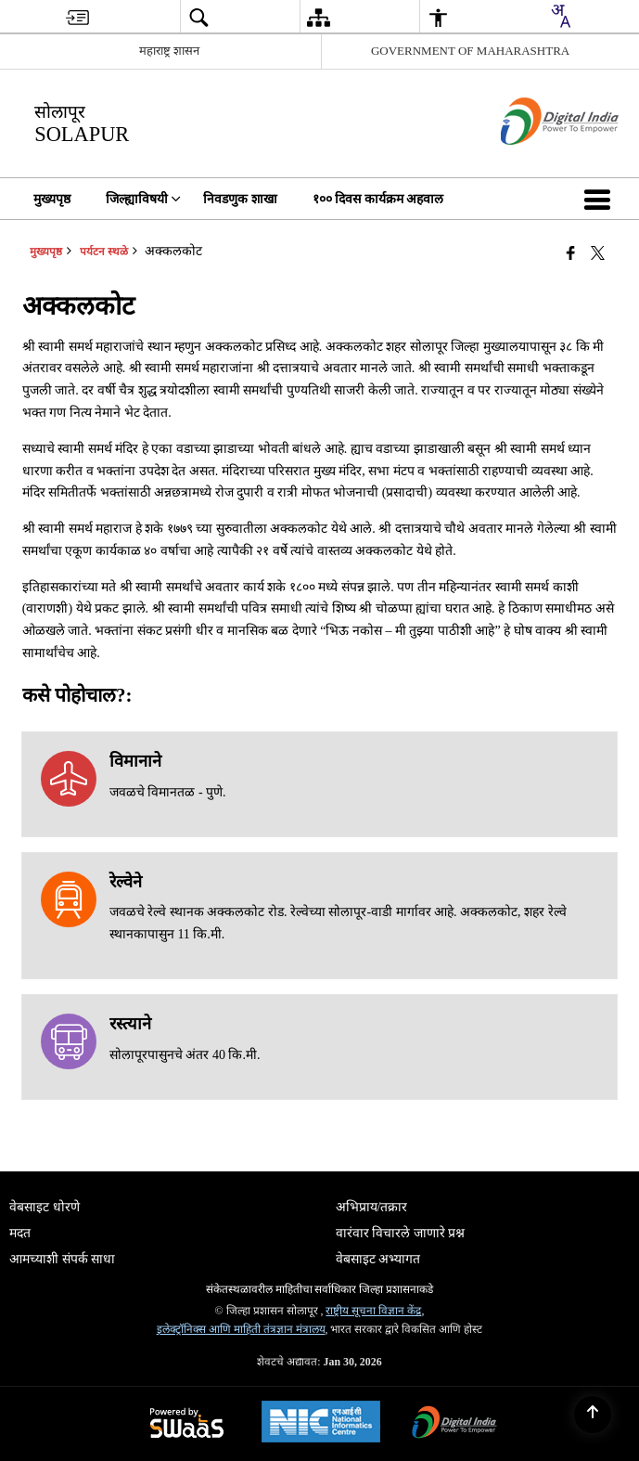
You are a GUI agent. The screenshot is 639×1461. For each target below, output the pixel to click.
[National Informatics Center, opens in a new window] (321, 1424)
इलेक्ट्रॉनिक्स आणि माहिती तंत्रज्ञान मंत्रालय (241, 1329)
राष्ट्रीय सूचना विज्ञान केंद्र (373, 1310)
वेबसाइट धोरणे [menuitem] (44, 1207)
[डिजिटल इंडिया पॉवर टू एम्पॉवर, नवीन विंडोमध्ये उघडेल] (454, 1424)
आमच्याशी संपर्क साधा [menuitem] (62, 1259)
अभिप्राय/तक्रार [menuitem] (372, 1207)
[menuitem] (77, 17)
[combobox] (560, 16)
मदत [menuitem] (20, 1233)
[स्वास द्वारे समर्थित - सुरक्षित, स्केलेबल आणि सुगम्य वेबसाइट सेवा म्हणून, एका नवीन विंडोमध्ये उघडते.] (187, 1424)
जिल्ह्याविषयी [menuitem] (143, 199)
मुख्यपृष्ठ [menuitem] (51, 199)
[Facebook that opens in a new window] (570, 253)
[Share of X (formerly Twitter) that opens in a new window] (597, 253)
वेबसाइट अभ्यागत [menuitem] (378, 1259)
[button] (601, 198)
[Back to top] (592, 1414)
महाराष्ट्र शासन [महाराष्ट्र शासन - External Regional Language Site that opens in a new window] (169, 51)
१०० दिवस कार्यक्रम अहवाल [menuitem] (378, 199)
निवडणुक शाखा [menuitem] (240, 199)
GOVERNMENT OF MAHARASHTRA (470, 51)
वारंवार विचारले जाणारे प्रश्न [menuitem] (401, 1233)
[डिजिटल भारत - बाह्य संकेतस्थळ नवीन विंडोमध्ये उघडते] (536, 161)
